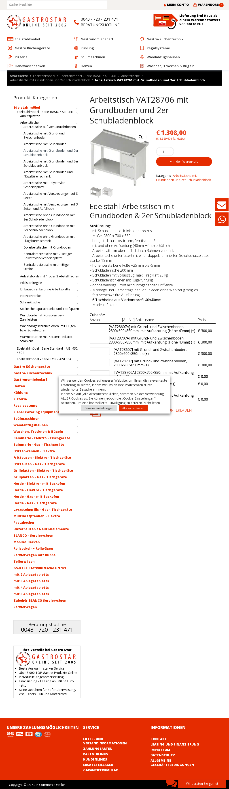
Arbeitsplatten (30, 116)
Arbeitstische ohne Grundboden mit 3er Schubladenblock (49, 228)
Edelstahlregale (31, 283)
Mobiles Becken (26, 542)
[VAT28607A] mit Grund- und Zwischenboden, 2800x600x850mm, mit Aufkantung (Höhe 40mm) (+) (152, 329)
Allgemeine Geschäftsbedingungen (172, 762)
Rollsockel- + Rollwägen (33, 548)
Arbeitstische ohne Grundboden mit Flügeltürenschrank (49, 238)
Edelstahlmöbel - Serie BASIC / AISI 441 (88, 76)
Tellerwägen (24, 561)
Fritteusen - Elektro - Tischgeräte (42, 457)
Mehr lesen (152, 402)
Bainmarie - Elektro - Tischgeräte (41, 438)
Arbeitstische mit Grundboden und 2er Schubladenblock (50, 80)
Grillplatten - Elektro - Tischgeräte (43, 470)
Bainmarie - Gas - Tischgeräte (38, 444)
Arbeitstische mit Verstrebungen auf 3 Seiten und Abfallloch (50, 206)
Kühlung (20, 392)
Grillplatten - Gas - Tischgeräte (40, 477)
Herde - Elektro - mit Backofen (39, 483)
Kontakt (159, 739)
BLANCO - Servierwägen (33, 535)
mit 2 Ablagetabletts (31, 574)
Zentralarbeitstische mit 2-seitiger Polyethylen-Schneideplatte (47, 256)
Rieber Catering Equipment (36, 412)
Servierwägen (25, 607)
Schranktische (30, 302)
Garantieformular (100, 770)
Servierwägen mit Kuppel (35, 555)
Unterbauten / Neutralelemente (41, 529)
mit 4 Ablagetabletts (31, 587)
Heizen (19, 386)
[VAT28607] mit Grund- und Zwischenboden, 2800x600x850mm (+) (154, 352)
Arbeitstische (130, 76)
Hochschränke (30, 296)
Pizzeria (20, 399)
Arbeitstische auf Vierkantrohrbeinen (49, 127)
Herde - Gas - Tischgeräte (35, 503)
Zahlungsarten (97, 748)
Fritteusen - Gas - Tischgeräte (39, 464)
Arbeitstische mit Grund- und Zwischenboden (44, 135)
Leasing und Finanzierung (175, 744)
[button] (140, 137)
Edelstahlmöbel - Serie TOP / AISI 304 (44, 359)
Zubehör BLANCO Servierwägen (39, 600)
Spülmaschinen (26, 418)
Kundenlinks (95, 759)
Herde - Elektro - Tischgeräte (38, 490)
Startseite (19, 76)
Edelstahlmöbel (44, 76)
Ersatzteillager (98, 765)
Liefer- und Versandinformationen (105, 741)
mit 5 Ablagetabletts (31, 594)
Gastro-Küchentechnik (32, 373)
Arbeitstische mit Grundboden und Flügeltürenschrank (48, 174)
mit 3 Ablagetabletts (31, 581)
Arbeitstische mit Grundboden (44, 144)
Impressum (160, 750)
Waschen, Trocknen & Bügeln (38, 431)
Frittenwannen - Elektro (34, 451)
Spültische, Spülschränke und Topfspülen (49, 309)
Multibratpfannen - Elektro (36, 516)
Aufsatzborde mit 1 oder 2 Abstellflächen (49, 276)
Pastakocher (24, 522)
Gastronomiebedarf (30, 379)
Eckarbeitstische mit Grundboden (47, 247)
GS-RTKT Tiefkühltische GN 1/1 (39, 568)
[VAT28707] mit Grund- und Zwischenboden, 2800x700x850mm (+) (154, 363)
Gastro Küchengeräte (31, 366)
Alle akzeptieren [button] (133, 408)
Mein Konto (176, 4)
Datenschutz (163, 755)
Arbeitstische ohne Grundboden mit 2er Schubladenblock (49, 217)
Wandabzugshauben (30, 425)
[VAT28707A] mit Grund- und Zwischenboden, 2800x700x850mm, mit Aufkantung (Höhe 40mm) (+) (152, 340)
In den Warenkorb (185, 161)
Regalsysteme (25, 405)
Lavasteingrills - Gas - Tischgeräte (42, 509)
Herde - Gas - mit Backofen (36, 496)
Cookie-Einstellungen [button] (99, 408)
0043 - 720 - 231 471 (99, 19)
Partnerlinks (95, 754)
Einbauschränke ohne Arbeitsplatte (45, 289)
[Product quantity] (165, 151)
